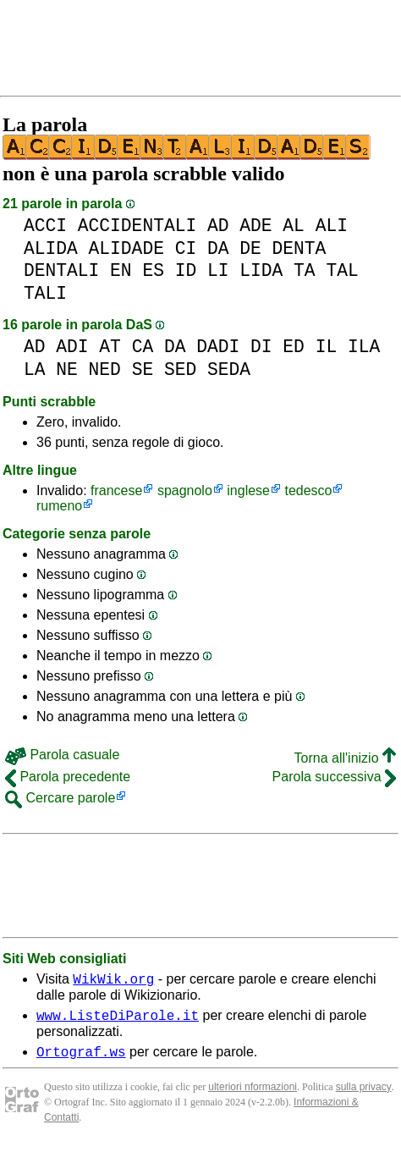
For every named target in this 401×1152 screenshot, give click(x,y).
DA (218, 248)
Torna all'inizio (345, 758)
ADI (72, 346)
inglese (248, 490)
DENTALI (61, 270)
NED (105, 369)
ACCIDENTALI (137, 225)
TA (305, 270)
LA (35, 369)
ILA (364, 346)
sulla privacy (364, 1094)
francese (116, 490)
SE (143, 369)
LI (218, 270)
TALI (45, 293)
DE (250, 248)
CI (186, 248)
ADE (255, 225)
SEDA (228, 369)
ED (294, 346)
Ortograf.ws (81, 1059)
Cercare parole (60, 798)
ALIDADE (126, 248)
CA (143, 346)
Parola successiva (334, 776)
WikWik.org (113, 981)
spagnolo (184, 490)
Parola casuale (62, 754)
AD (218, 225)
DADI (217, 346)
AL (294, 225)
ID (186, 270)
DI (261, 346)
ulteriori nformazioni (252, 1094)
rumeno (59, 506)
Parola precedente (67, 776)
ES (153, 270)
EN (121, 270)
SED (180, 369)
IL (327, 346)
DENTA (299, 248)
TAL (342, 270)
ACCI (45, 225)
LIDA (261, 270)
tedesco (308, 490)
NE (67, 369)
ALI (332, 225)
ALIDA (51, 248)
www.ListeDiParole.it (117, 1020)
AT (110, 346)
